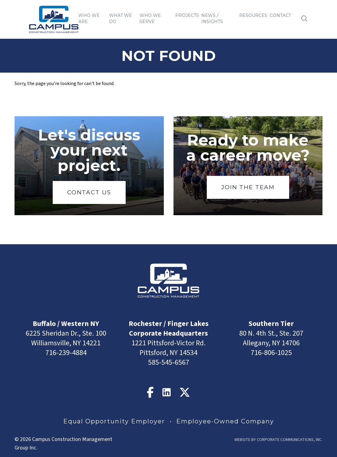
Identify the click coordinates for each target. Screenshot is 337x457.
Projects (187, 15)
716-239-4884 (66, 352)
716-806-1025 (271, 352)
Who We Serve (150, 18)
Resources (253, 15)
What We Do (120, 18)
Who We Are (89, 18)
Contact (280, 15)
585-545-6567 (168, 362)
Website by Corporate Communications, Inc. (278, 440)
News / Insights (212, 18)
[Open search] (304, 18)
